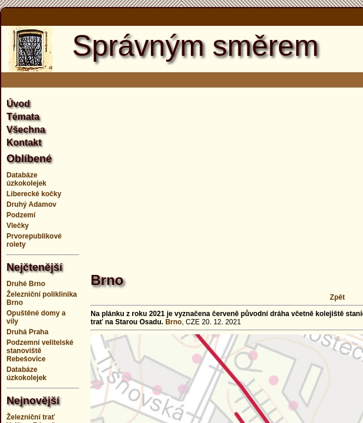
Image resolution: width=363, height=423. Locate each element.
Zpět (337, 297)
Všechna (25, 130)
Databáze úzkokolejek (26, 179)
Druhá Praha (27, 332)
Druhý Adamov (31, 204)
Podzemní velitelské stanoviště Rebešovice (39, 350)
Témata (22, 117)
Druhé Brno (25, 284)
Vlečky (17, 225)
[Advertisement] (226, 173)
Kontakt (24, 142)
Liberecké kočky (33, 194)
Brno (173, 322)
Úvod (18, 104)
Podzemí (20, 215)
